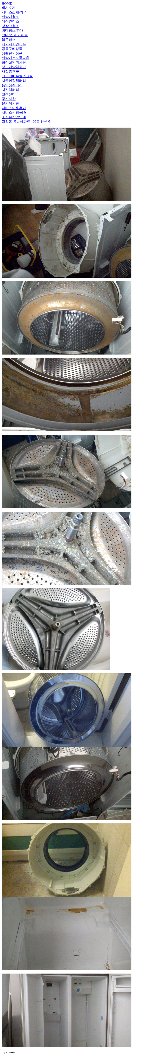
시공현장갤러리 (14, 80)
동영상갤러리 (12, 85)
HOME (7, 3)
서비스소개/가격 (14, 12)
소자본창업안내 (14, 117)
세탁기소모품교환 (15, 58)
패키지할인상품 (14, 44)
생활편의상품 (12, 53)
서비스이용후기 (14, 108)
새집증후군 (10, 71)
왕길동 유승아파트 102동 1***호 (26, 121)
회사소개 (9, 8)
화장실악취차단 (14, 62)
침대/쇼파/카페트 (15, 35)
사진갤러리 (10, 90)
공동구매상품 (12, 49)
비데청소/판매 (12, 30)
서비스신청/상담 (14, 112)
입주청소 (9, 39)
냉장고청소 (10, 26)
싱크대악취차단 (14, 67)
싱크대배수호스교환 (17, 76)
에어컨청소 (10, 21)
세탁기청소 (10, 17)
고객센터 (9, 94)
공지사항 (9, 99)
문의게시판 (10, 103)
